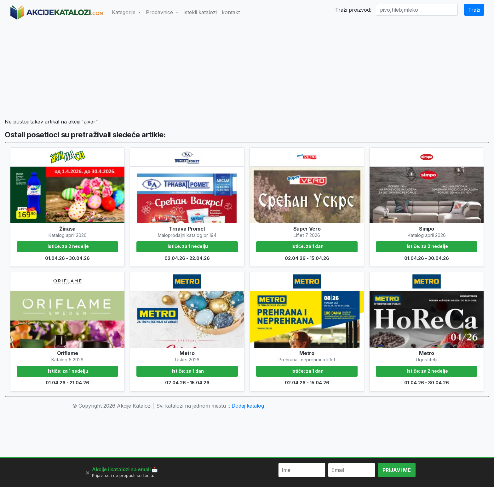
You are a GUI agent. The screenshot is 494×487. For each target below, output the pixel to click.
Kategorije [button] (124, 12)
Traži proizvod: (353, 10)
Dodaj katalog (248, 406)
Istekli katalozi (200, 12)
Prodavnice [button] (160, 12)
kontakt (231, 12)
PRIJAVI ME (396, 470)
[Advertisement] (247, 71)
